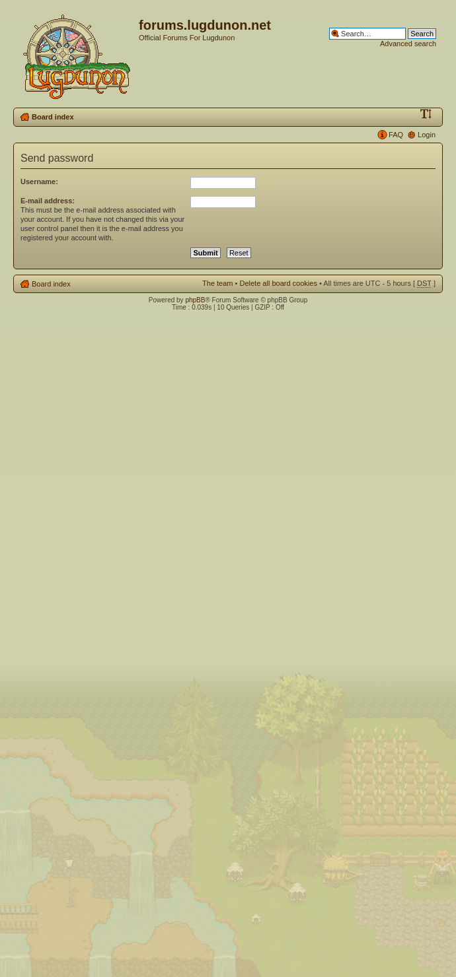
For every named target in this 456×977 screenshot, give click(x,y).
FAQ (396, 135)
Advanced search (408, 44)
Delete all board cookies (278, 283)
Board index (53, 117)
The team (217, 283)
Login (427, 135)
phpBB (195, 300)
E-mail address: (47, 201)
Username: (39, 181)
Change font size (426, 114)
